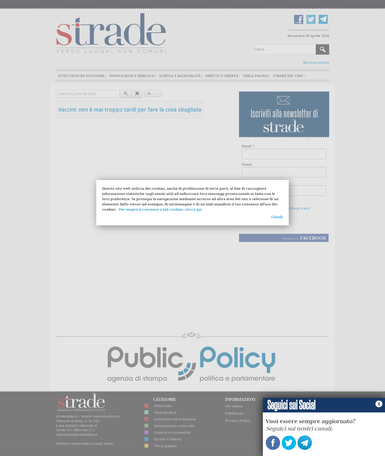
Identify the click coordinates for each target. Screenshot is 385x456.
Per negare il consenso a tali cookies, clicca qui (160, 209)
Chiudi (277, 216)
